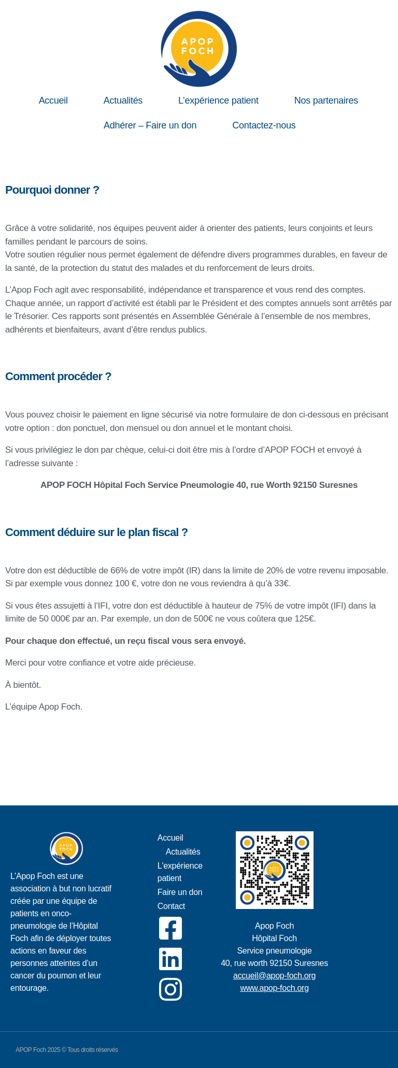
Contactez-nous (263, 125)
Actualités (123, 100)
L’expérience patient (218, 100)
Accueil (53, 100)
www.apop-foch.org (274, 988)
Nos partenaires (326, 100)
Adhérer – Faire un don (150, 125)
